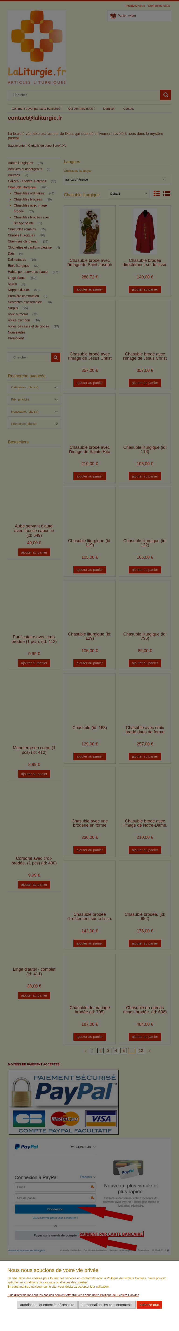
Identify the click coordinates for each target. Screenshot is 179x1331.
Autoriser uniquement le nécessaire (47, 1305)
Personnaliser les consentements (107, 1305)
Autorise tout (149, 1305)
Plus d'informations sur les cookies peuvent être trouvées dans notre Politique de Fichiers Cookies (73, 1295)
